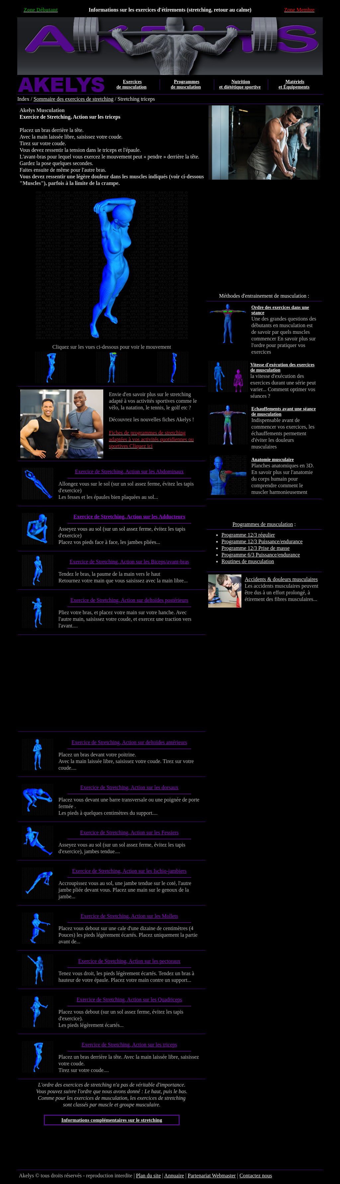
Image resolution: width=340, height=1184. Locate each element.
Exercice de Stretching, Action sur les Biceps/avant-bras (129, 561)
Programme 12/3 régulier (248, 535)
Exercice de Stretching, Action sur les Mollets (129, 916)
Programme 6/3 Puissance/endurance (260, 555)
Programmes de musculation (262, 524)
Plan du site (148, 1175)
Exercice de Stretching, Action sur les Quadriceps (129, 999)
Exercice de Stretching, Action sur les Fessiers (129, 832)
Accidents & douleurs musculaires (281, 579)
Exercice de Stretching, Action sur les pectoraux (129, 961)
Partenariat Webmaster (212, 1175)
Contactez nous (255, 1175)
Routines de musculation (247, 561)
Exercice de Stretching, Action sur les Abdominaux (129, 471)
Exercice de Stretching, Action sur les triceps (129, 1044)
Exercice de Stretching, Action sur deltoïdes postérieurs (129, 600)
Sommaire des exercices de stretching (74, 99)
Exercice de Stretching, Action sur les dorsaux (129, 787)
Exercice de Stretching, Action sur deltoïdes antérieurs (129, 742)
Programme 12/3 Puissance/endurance (261, 541)
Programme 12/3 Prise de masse (255, 548)
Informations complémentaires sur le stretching (111, 1120)
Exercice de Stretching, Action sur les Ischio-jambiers (129, 871)
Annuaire (174, 1175)
